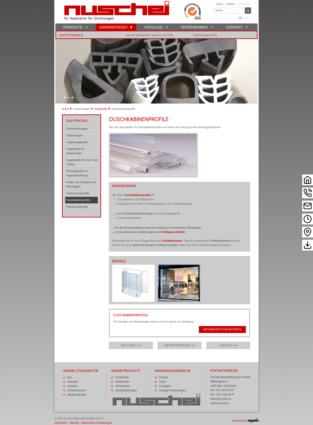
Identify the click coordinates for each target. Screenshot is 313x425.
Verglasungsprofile (77, 142)
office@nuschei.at (220, 398)
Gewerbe (72, 381)
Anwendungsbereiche (173, 371)
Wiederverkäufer (77, 394)
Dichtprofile (71, 35)
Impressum (60, 422)
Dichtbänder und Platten (149, 35)
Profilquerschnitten (173, 232)
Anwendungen (81, 108)
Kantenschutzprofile (77, 193)
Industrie (72, 386)
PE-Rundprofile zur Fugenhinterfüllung (77, 173)
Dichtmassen (205, 35)
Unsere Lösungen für (80, 371)
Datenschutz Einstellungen (96, 422)
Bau (69, 377)
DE (240, 18)
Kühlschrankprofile (77, 206)
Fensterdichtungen (77, 128)
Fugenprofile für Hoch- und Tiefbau (81, 162)
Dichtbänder (122, 381)
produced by (246, 420)
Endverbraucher (76, 390)
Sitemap (74, 422)
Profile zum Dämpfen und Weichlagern (81, 184)
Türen (162, 381)
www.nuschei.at (219, 403)
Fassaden (165, 386)
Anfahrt (230, 4)
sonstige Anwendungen (172, 390)
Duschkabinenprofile (78, 200)
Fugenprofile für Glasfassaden (75, 151)
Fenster (163, 377)
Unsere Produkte (125, 371)
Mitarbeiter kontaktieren (222, 329)
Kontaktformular (172, 240)
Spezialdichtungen (126, 390)
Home (219, 4)
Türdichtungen (74, 135)
